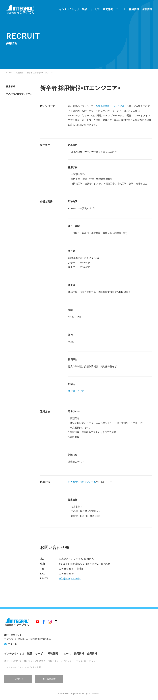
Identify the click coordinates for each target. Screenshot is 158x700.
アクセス (12, 644)
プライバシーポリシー (87, 660)
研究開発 (108, 9)
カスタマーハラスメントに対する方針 (22, 667)
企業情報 (147, 9)
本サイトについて (13, 660)
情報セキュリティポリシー (61, 660)
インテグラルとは (69, 9)
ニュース (121, 9)
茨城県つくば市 (76, 391)
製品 (84, 9)
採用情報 (134, 9)
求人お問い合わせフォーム (19, 93)
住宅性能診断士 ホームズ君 (110, 106)
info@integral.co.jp (70, 578)
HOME (9, 72)
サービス (95, 9)
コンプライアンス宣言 (35, 660)
